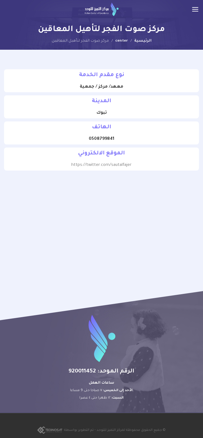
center (121, 41)
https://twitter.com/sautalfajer (101, 165)
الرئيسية (143, 41)
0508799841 (101, 139)
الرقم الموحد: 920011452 (101, 371)
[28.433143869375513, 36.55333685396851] (101, 224)
